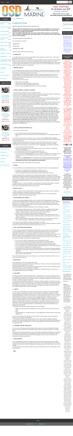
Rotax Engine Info (66, 245)
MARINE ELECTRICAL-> (5, 49)
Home (2, 2)
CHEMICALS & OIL (5, 53)
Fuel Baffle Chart (66, 223)
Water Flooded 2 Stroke (66, 264)
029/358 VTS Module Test (67, 261)
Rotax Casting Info (66, 246)
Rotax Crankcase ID (67, 243)
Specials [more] (5, 83)
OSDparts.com (35, 425)
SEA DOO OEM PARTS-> (5, 38)
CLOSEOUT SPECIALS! (5, 68)
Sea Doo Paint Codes (67, 248)
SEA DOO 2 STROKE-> (5, 27)
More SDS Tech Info (67, 270)
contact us (68, 49)
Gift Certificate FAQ (4, 165)
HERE (69, 41)
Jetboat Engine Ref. (67, 211)
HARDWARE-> (5, 56)
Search (67, 19)
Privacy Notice (3, 152)
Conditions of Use (4, 155)
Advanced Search (67, 29)
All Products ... (3, 78)
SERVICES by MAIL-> (5, 65)
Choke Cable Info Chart (66, 213)
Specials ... (2, 72)
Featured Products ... (5, 75)
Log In (7, 2)
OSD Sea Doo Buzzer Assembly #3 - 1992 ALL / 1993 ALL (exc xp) (5, 93)
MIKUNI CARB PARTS (5, 43)
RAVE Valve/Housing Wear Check (67, 205)
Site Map (2, 161)
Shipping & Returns (4, 149)
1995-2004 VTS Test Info (67, 255)
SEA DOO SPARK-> (5, 32)
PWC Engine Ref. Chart (66, 208)
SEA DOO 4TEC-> (5, 35)
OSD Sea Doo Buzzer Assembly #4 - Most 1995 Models (5, 131)
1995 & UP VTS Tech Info (67, 258)
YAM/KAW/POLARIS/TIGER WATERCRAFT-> (5, 60)
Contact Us (3, 158)
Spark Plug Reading (67, 252)
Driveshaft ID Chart (67, 219)
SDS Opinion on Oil (67, 241)
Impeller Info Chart (66, 227)
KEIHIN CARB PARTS (5, 46)
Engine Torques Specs (67, 221)
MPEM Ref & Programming (65, 235)
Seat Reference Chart (67, 250)
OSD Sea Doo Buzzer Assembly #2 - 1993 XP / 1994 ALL (5, 112)
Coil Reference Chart (67, 216)
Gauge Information (66, 225)
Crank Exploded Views (67, 218)
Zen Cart (45, 425)
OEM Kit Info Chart (66, 229)
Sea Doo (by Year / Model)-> (5, 23)
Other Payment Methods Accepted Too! (67, 194)
